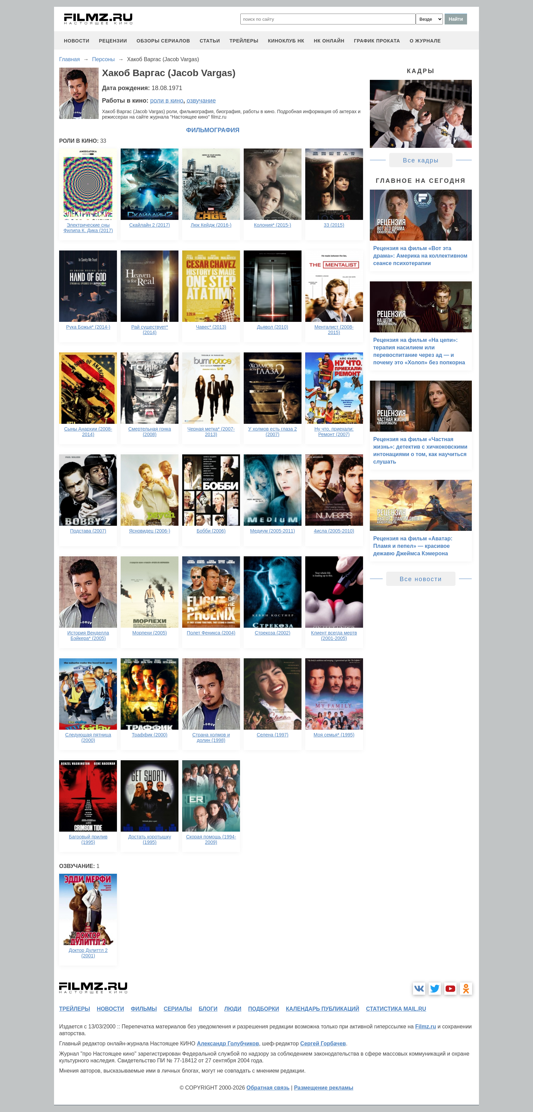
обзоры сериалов (163, 41)
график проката (377, 41)
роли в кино (167, 100)
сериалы (178, 1009)
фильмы (144, 1009)
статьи (210, 41)
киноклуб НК (286, 41)
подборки (263, 1009)
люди (232, 1009)
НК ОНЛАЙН (329, 41)
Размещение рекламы (324, 1088)
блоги (208, 1009)
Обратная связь (268, 1088)
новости (76, 41)
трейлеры (243, 41)
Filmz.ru (425, 1026)
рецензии (113, 41)
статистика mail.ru (396, 1009)
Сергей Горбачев (323, 1043)
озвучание (201, 100)
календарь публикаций (322, 1009)
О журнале (425, 41)
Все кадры (421, 160)
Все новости (421, 579)
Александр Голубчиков (228, 1043)
